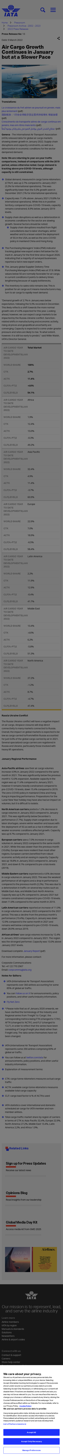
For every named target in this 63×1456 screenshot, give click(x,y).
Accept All (31, 1434)
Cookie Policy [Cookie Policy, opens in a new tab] (25, 1408)
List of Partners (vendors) (14, 1426)
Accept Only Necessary (31, 1443)
